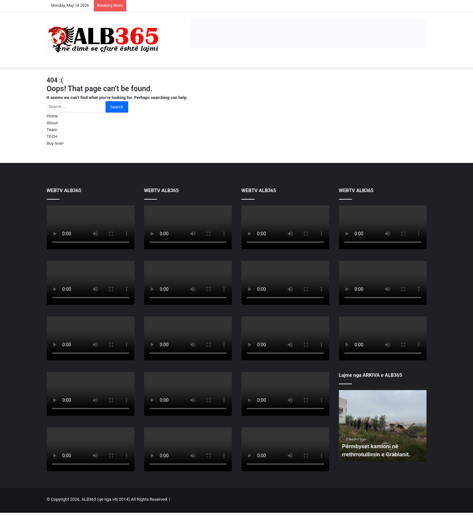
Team (52, 129)
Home (52, 116)
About (52, 122)
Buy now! (55, 143)
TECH (52, 136)
